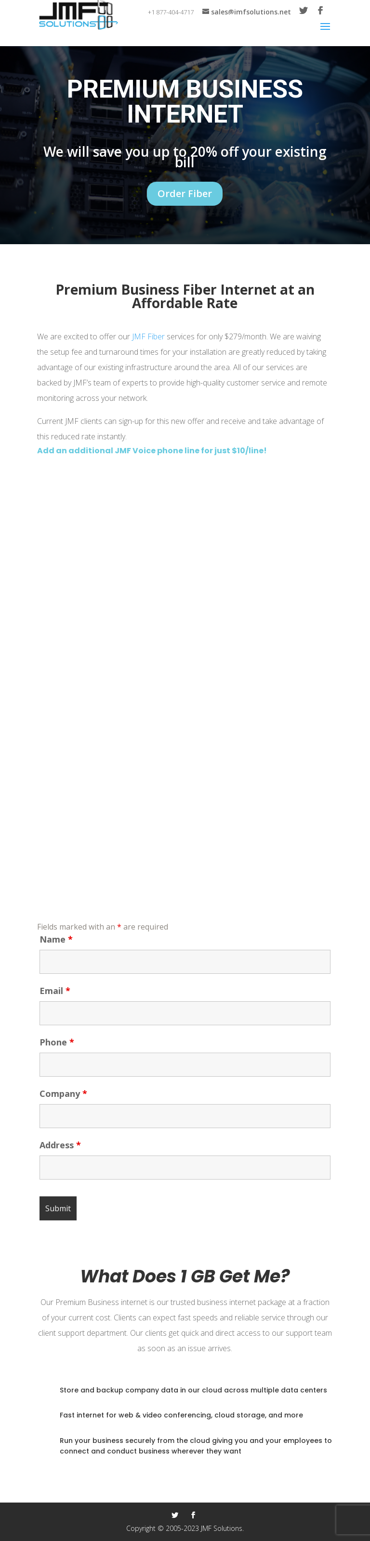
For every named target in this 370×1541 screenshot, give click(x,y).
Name (56, 939)
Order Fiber (185, 193)
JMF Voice (135, 450)
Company (63, 1093)
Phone (57, 1042)
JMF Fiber (148, 336)
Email (55, 990)
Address (60, 1145)
